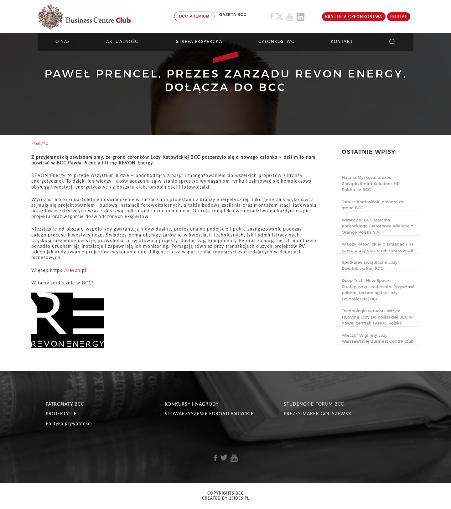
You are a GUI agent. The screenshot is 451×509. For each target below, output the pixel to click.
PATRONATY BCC (65, 404)
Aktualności (123, 41)
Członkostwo (276, 41)
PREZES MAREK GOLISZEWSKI (318, 413)
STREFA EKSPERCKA (199, 41)
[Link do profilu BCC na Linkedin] (300, 17)
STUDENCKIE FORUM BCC (314, 404)
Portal (398, 16)
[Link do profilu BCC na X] (280, 16)
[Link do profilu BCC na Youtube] (290, 17)
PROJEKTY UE (61, 413)
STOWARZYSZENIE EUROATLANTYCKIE (209, 413)
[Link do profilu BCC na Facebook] (271, 16)
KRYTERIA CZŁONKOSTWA (353, 16)
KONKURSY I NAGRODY (192, 404)
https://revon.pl (68, 270)
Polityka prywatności (69, 423)
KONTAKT (342, 41)
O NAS (62, 41)
